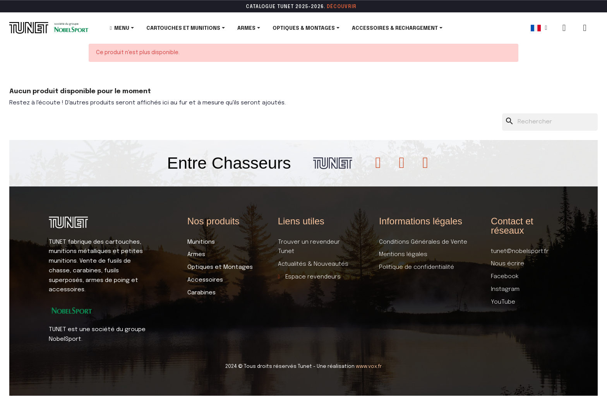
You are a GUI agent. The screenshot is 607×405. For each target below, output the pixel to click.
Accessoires (205, 280)
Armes (196, 254)
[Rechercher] (550, 122)
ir (354, 7)
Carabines (201, 293)
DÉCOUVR (339, 7)
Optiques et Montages (220, 267)
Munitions (201, 242)
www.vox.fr (369, 366)
